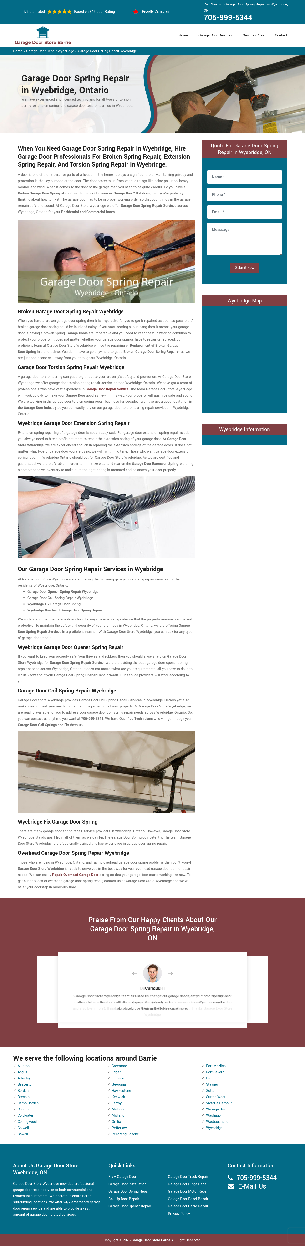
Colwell (23, 1127)
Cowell (23, 1134)
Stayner (212, 1084)
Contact (281, 35)
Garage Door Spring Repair (129, 1191)
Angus (22, 1072)
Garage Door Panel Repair (188, 1198)
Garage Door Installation (127, 1184)
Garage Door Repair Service (107, 389)
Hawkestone (121, 1090)
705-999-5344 (228, 17)
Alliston (24, 1065)
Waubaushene (217, 1121)
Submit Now (244, 267)
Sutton (211, 1090)
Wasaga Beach (217, 1109)
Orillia (116, 1121)
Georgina (119, 1084)
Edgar (116, 1072)
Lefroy (117, 1103)
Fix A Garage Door (122, 1176)
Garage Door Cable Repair (188, 1206)
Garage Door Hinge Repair (188, 1184)
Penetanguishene (125, 1134)
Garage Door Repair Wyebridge (50, 51)
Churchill (24, 1109)
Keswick (118, 1096)
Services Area (253, 35)
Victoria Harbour (219, 1103)
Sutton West (215, 1096)
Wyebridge (214, 1127)
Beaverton (25, 1084)
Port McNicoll (217, 1065)
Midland (118, 1115)
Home (183, 35)
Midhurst (119, 1109)
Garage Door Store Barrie (151, 1240)
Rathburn (213, 1078)
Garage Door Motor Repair (188, 1191)
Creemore (119, 1065)
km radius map (244, 359)
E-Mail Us (252, 1186)
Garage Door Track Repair (188, 1176)
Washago (213, 1115)
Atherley (24, 1078)
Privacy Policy (179, 1213)
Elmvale (118, 1078)
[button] (138, 974)
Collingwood (27, 1121)
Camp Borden (28, 1103)
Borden (23, 1090)
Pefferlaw (119, 1127)
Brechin (24, 1096)
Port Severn (215, 1072)
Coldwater (25, 1115)
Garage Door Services (215, 35)
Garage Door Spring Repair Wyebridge (107, 51)
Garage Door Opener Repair (129, 1206)
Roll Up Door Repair (123, 1198)
